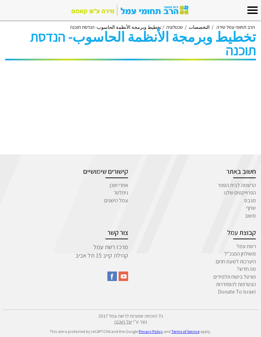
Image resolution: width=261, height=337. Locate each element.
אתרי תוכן (119, 185)
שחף (251, 207)
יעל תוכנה (123, 322)
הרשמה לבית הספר (237, 185)
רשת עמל (246, 246)
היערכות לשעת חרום (236, 261)
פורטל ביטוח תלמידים (234, 276)
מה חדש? (246, 269)
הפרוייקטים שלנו (240, 192)
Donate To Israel (237, 291)
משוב (250, 215)
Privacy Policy (151, 331)
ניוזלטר (121, 192)
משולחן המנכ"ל (240, 253)
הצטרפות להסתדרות (236, 284)
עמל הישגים (116, 200)
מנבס (250, 200)
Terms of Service (185, 331)
